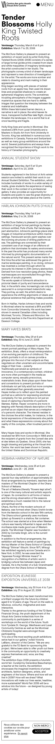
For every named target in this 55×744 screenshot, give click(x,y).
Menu (47, 4)
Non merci (41, 725)
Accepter (42, 731)
